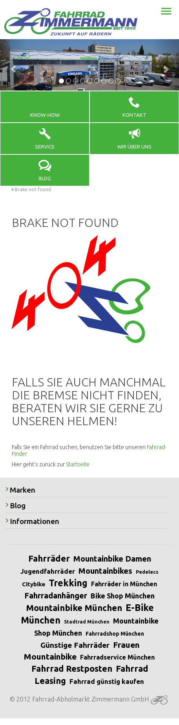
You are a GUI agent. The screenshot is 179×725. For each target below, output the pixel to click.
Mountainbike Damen (112, 558)
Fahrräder (49, 558)
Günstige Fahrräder (75, 645)
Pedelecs (147, 572)
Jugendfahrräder (47, 571)
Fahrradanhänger (55, 595)
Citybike (33, 584)
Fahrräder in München (124, 583)
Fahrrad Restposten (71, 668)
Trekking (68, 583)
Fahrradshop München (115, 634)
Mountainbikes (105, 570)
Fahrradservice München (117, 657)
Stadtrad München (87, 621)
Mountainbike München (74, 608)
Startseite (78, 464)
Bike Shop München (123, 596)
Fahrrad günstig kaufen (106, 681)
